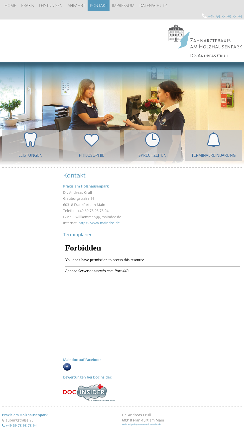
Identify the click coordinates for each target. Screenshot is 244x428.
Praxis (27, 5)
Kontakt (98, 5)
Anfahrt (76, 5)
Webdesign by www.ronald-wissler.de (141, 424)
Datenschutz (153, 5)
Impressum (123, 5)
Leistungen (51, 5)
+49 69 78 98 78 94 (222, 16)
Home (10, 5)
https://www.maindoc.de (99, 222)
